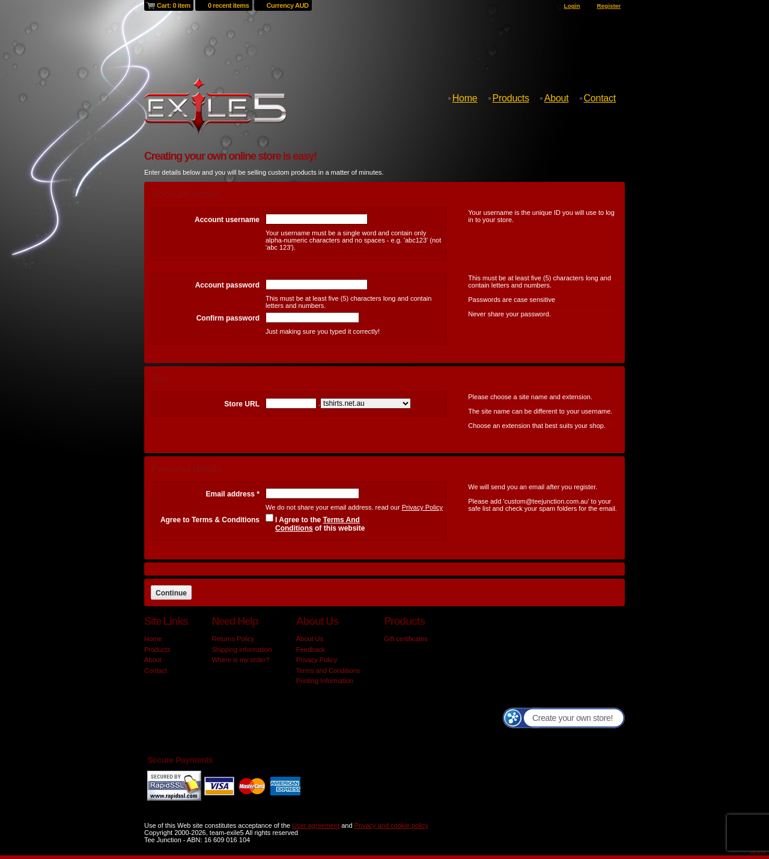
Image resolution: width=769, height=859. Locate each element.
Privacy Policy (422, 507)
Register (609, 5)
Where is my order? (240, 659)
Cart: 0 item (173, 5)
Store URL (242, 404)
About (556, 98)
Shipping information (241, 649)
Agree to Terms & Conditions (210, 520)
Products (511, 98)
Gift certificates (406, 638)
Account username (227, 220)
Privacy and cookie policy (391, 825)
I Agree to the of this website (320, 524)
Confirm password (228, 318)
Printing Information (324, 680)
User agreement (315, 825)
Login (572, 5)
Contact (600, 98)
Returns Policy (232, 638)
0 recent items (228, 5)
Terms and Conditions (328, 670)
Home (465, 98)
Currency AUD (288, 5)
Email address (233, 494)
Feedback (310, 649)
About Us (309, 638)
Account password (227, 285)
